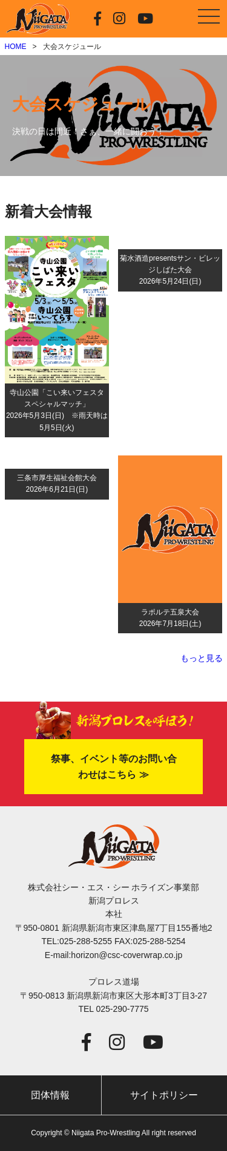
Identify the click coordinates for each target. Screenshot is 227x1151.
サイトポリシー (164, 1095)
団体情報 (50, 1095)
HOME (16, 46)
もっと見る (201, 658)
